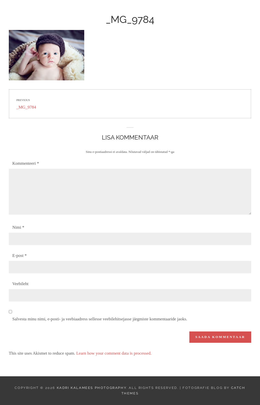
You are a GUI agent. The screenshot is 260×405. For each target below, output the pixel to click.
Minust (226, 11)
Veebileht (20, 283)
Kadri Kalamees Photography (66, 11)
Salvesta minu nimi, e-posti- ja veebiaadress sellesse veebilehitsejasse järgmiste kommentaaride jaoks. (99, 319)
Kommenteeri (25, 163)
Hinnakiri (141, 11)
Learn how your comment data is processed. (114, 353)
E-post (19, 255)
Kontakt (201, 11)
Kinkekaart (172, 11)
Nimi (18, 227)
